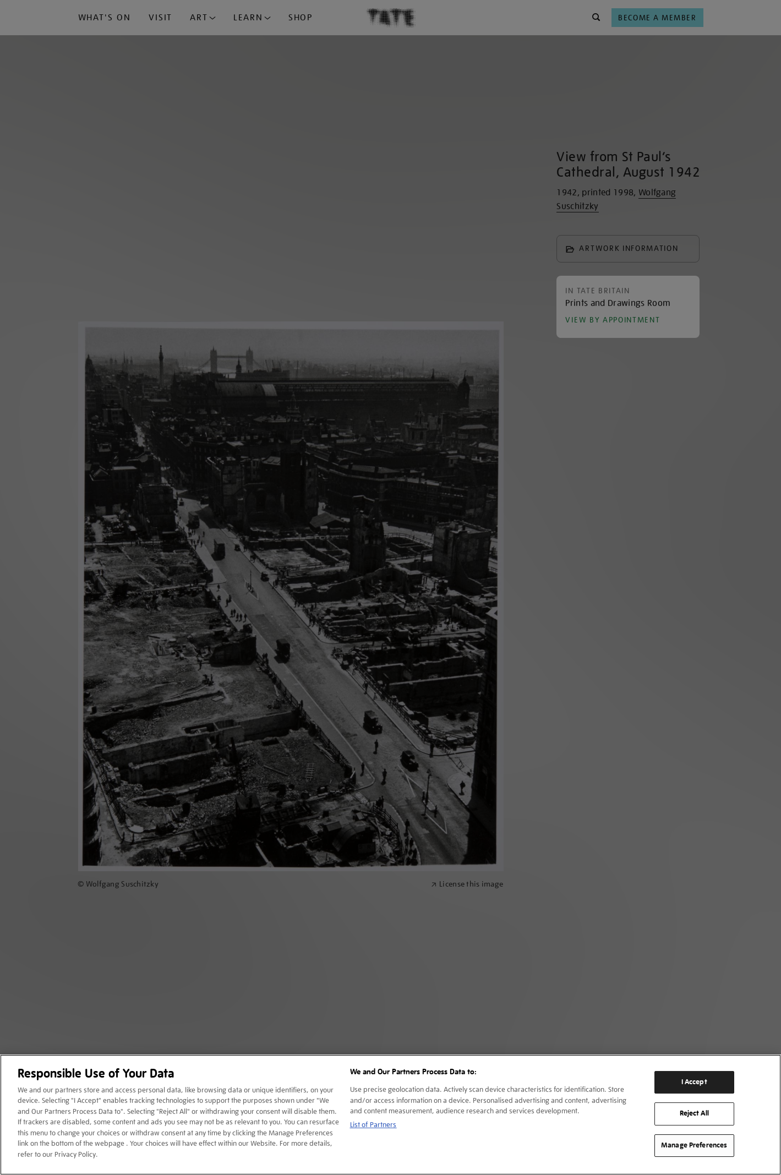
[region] (390, 1114)
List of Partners (373, 1124)
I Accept (694, 1082)
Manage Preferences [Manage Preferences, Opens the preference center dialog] (694, 1145)
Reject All (694, 1113)
